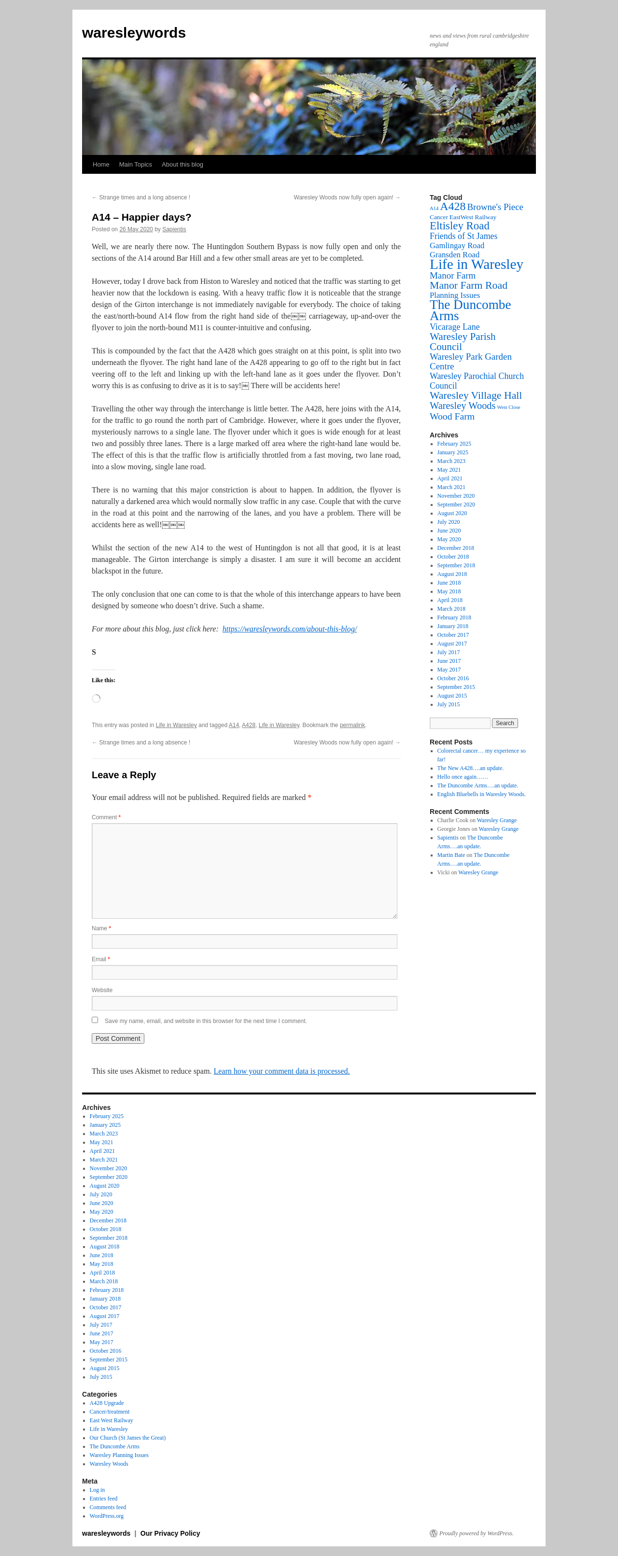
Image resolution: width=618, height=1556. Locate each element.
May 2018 (449, 591)
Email (101, 959)
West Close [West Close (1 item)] (508, 407)
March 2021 (451, 487)
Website (102, 990)
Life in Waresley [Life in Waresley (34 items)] (476, 264)
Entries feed (104, 1498)
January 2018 (452, 626)
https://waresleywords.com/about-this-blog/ (290, 629)
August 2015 (452, 695)
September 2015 (456, 687)
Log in (97, 1489)
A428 (248, 725)
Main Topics (135, 164)
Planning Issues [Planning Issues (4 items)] (455, 295)
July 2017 (448, 652)
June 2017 (449, 661)
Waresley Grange (497, 820)
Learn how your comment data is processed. (281, 1071)
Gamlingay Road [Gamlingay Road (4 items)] (457, 245)
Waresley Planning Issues (119, 1455)
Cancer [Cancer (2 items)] (439, 217)
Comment (106, 817)
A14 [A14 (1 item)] (434, 208)
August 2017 (452, 643)
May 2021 (449, 469)
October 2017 (453, 634)
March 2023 (451, 461)
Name (101, 928)
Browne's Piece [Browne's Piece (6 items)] (495, 207)
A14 (234, 725)
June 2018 (449, 582)
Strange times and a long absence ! (141, 197)
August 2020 (452, 513)
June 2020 (449, 530)
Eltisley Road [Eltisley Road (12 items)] (460, 226)
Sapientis (174, 229)
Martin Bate (451, 855)
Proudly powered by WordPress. (476, 1533)
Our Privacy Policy (170, 1533)
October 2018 (453, 556)
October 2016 (453, 678)
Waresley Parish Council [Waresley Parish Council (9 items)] (463, 341)
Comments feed (108, 1507)
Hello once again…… (462, 776)
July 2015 (448, 704)
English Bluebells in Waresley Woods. (481, 794)
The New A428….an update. (470, 768)
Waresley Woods (109, 1463)
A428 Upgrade (107, 1403)
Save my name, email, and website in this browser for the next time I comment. (206, 1021)
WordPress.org (107, 1516)
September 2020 (456, 504)
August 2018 (452, 574)
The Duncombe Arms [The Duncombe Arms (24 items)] (470, 310)
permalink (352, 725)
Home (101, 164)
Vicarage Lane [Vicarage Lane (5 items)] (455, 327)
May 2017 (449, 669)
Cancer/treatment (110, 1411)
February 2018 (454, 617)
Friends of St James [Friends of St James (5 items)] (464, 236)
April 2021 (450, 478)
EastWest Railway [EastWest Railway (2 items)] (472, 217)
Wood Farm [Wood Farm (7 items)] (452, 416)
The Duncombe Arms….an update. (478, 785)
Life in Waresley (176, 725)
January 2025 (452, 452)
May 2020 (449, 539)
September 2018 (456, 565)
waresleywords (134, 33)
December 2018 (455, 548)
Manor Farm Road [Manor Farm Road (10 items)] (468, 285)
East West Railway (111, 1420)
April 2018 (450, 600)
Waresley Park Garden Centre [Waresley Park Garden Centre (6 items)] (471, 361)
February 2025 (454, 443)
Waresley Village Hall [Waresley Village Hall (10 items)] (476, 395)
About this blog (182, 164)
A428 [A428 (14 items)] (452, 206)
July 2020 (448, 522)
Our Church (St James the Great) (128, 1437)
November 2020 (456, 495)
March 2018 (451, 608)
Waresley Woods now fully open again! (347, 197)
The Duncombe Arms (115, 1446)
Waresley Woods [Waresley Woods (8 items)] (463, 405)
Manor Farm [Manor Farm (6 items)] (453, 275)
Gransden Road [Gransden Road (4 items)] (454, 254)
